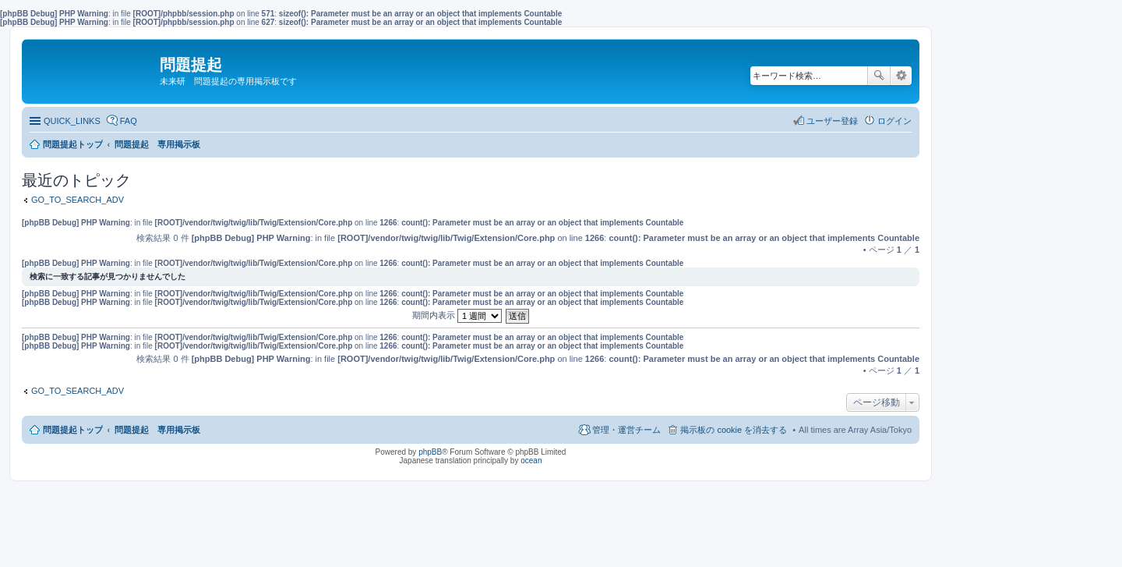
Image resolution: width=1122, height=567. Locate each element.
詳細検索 (901, 75)
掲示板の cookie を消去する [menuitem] (733, 429)
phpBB (430, 452)
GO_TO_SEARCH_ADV (77, 199)
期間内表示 (457, 315)
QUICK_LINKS (72, 121)
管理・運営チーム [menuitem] (626, 429)
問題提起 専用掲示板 (157, 429)
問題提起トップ (73, 429)
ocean (531, 460)
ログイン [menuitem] (894, 121)
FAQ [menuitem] (128, 121)
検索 (879, 75)
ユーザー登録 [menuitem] (832, 121)
